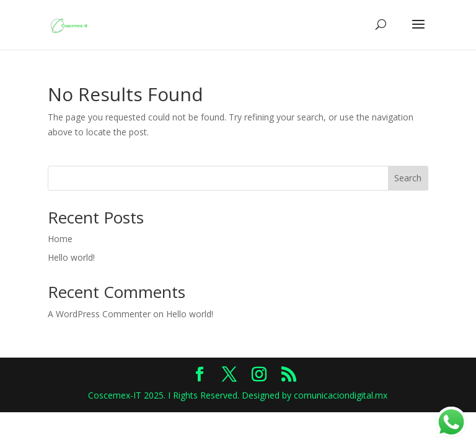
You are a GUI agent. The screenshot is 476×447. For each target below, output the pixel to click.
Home (60, 239)
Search (407, 178)
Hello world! (71, 257)
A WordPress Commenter (99, 314)
